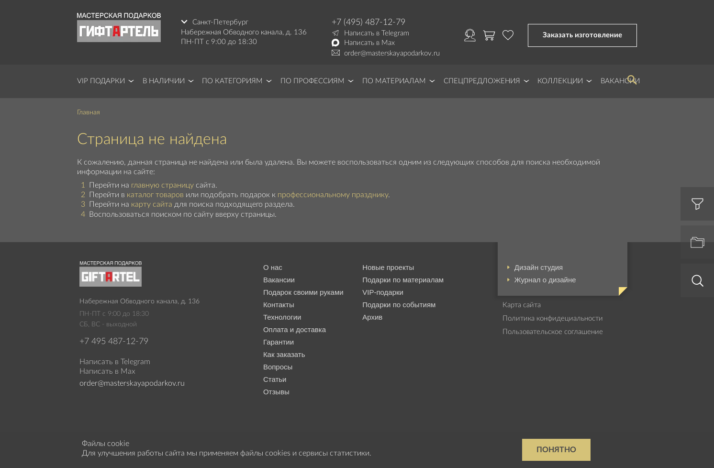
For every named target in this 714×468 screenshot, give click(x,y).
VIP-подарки (382, 292)
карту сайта (151, 204)
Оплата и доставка (294, 329)
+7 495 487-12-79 (113, 341)
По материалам (394, 81)
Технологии (282, 317)
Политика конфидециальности (552, 318)
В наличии (164, 81)
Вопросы (277, 367)
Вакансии (279, 280)
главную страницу (162, 185)
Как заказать (284, 354)
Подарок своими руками (303, 292)
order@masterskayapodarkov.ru (392, 53)
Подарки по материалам (403, 280)
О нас (272, 267)
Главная (88, 112)
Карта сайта (521, 305)
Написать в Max (369, 42)
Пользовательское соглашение (552, 331)
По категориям (232, 81)
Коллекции (560, 81)
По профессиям (312, 81)
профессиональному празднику (333, 195)
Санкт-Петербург (220, 22)
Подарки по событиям (398, 305)
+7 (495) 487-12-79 (368, 22)
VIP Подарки (101, 81)
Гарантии (278, 342)
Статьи (275, 379)
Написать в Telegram (376, 33)
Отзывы (276, 392)
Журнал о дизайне (545, 280)
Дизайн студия (538, 267)
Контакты (278, 305)
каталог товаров (155, 195)
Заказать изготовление (582, 35)
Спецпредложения (482, 81)
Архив (372, 317)
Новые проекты (388, 267)
